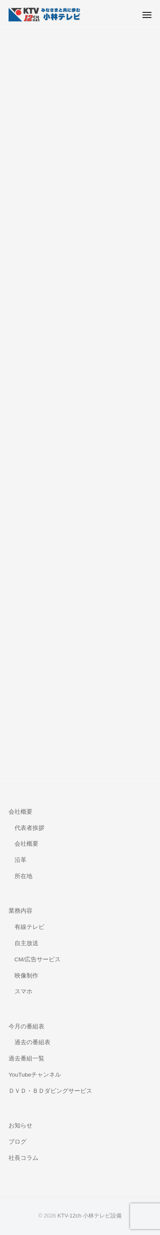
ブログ (17, 1142)
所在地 (23, 876)
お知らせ (20, 1125)
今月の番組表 (26, 1026)
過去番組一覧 (26, 1058)
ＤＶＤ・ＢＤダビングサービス (50, 1091)
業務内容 (20, 911)
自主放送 (26, 943)
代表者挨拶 (29, 828)
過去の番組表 (32, 1042)
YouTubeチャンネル (35, 1075)
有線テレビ (29, 927)
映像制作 (26, 975)
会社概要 (20, 812)
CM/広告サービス (38, 959)
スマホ (23, 991)
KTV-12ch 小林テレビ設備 (90, 1215)
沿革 (20, 860)
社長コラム (23, 1158)
